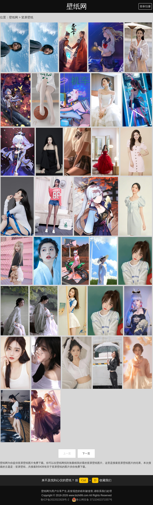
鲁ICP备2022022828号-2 (55, 499)
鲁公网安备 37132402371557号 (92, 500)
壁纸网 (76, 6)
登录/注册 (145, 6)
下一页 (86, 453)
